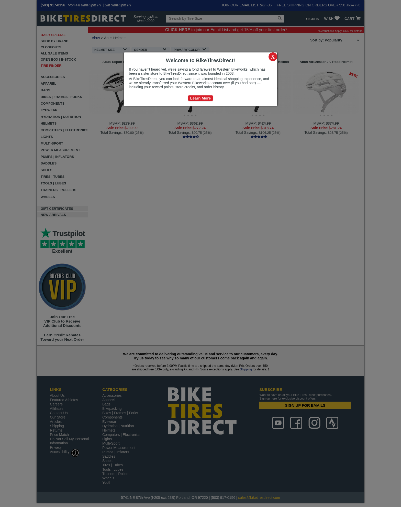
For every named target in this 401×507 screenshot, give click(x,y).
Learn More (200, 98)
